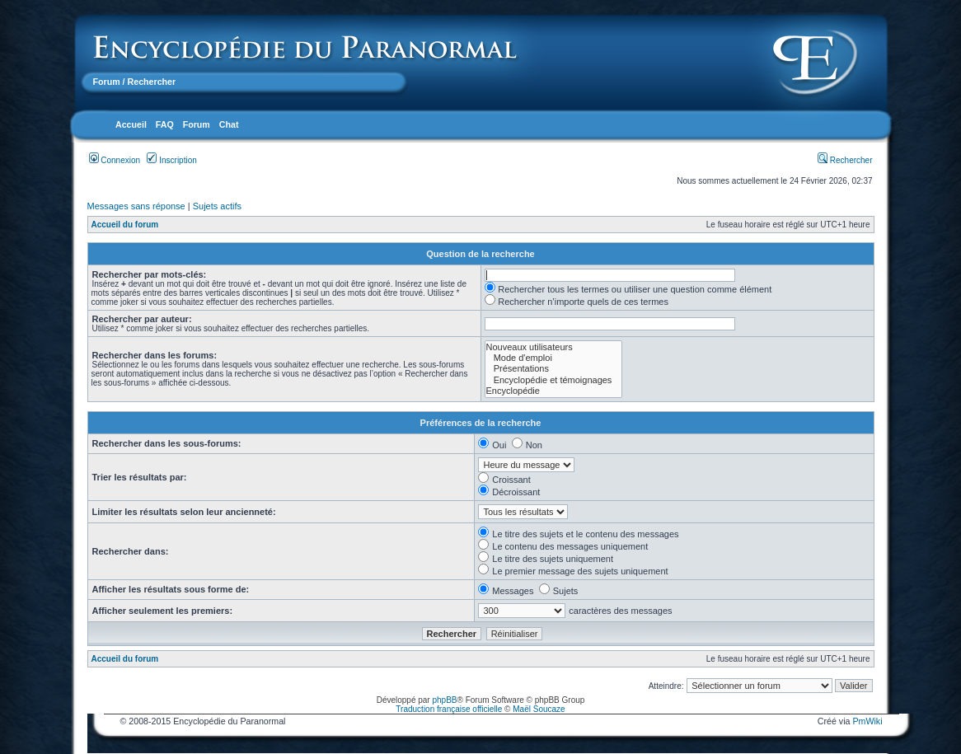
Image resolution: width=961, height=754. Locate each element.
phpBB (444, 700)
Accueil (131, 124)
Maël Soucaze (539, 709)
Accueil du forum (125, 224)
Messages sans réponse (136, 206)
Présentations (553, 368)
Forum (106, 82)
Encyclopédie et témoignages (553, 380)
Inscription (171, 160)
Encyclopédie (553, 391)
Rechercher (845, 160)
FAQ (165, 124)
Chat (229, 124)
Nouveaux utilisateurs (553, 347)
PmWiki (867, 721)
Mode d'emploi (553, 358)
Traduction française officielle (449, 709)
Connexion (115, 160)
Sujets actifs (217, 206)
